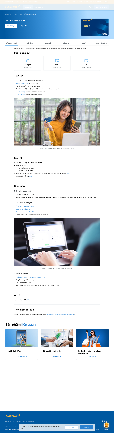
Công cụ (18, 421)
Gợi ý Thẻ (24, 26)
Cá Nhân (28, 7)
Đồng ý (86, 427)
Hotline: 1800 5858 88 (95, 1)
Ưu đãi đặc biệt (20, 92)
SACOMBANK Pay (14, 351)
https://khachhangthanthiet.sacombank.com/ (60, 314)
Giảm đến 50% (20, 94)
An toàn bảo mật (30, 421)
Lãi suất (67, 1)
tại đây (68, 173)
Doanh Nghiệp (39, 7)
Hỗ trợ (86, 1)
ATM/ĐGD (79, 1)
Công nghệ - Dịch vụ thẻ (52, 351)
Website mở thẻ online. (23, 209)
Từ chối (71, 427)
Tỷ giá (73, 1)
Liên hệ (7, 421)
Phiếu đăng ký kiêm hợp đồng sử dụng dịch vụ (30, 277)
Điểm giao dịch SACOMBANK (25, 212)
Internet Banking (101, 7)
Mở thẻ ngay (11, 26)
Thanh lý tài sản (33, 1)
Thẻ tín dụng (18, 14)
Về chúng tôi (9, 1)
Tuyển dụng (12, 421)
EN (106, 1)
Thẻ (12, 14)
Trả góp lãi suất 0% (22, 83)
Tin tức (25, 1)
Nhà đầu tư (18, 1)
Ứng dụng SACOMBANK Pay (25, 206)
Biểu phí (23, 421)
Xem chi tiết (22, 357)
